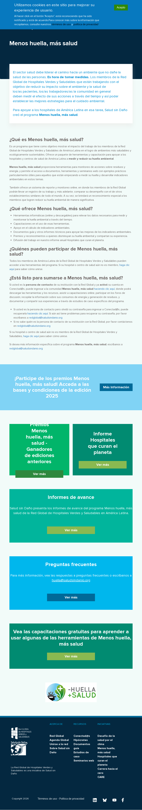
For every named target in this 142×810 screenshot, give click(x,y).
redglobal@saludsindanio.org (45, 317)
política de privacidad (86, 22)
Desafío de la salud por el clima (106, 740)
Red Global (57, 736)
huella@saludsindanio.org (71, 580)
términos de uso (61, 22)
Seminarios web (84, 760)
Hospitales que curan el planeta (107, 760)
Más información (116, 387)
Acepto (121, 5)
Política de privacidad (71, 798)
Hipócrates (81, 740)
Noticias (17, 28)
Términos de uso (47, 798)
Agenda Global (59, 740)
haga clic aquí (31, 336)
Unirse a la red (59, 744)
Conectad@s (82, 736)
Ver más (39, 474)
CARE (101, 777)
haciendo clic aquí (104, 289)
